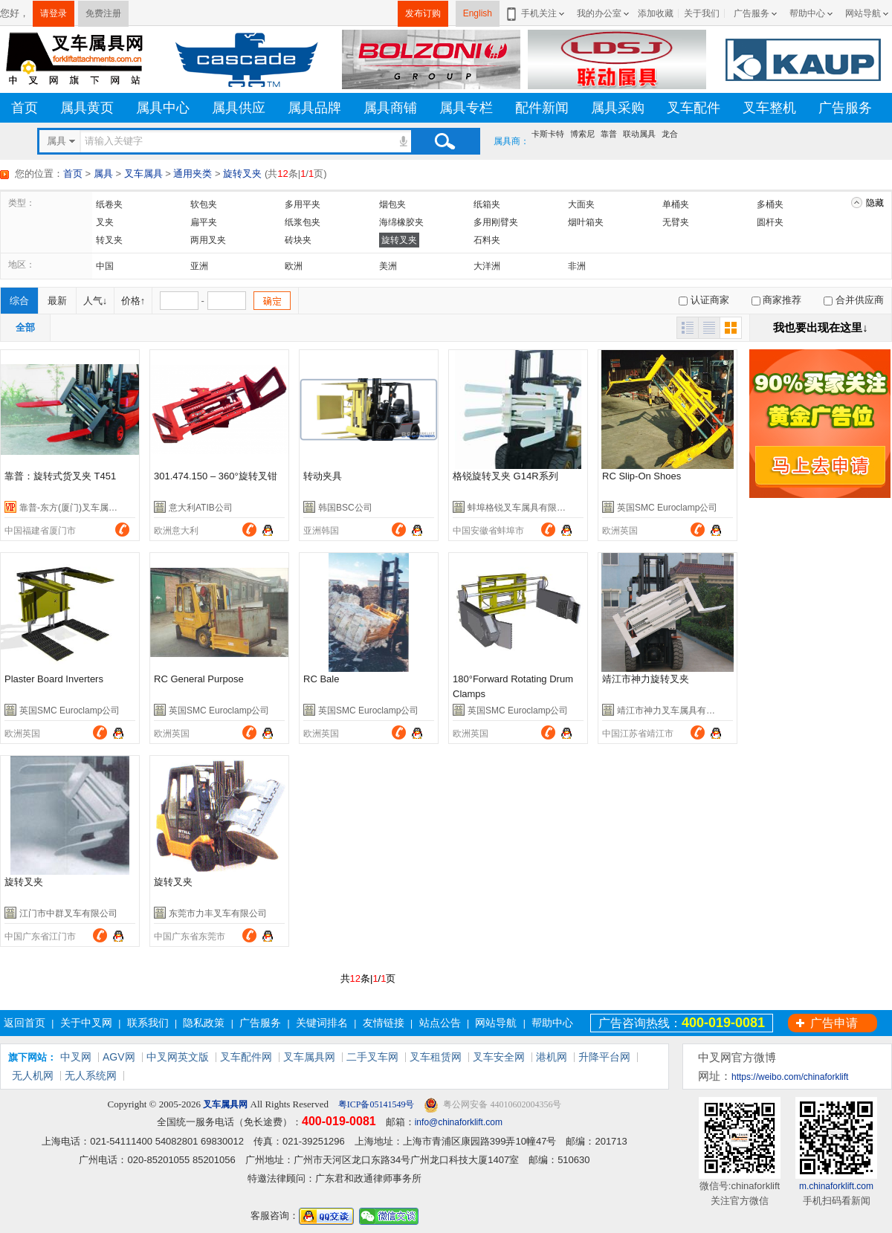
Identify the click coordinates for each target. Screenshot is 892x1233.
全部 (25, 327)
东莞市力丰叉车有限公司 (218, 913)
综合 (19, 300)
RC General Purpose (199, 679)
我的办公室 (599, 13)
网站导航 (863, 13)
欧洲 (294, 266)
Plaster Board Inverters (53, 679)
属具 (103, 173)
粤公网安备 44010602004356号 (492, 1105)
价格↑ (133, 300)
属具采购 (617, 107)
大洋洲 (487, 266)
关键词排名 (322, 1023)
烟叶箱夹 (586, 222)
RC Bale (321, 679)
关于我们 (702, 13)
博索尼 (582, 133)
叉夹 (105, 222)
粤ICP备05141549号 (375, 1104)
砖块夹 (298, 240)
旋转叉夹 (242, 173)
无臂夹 (675, 222)
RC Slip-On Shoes (641, 476)
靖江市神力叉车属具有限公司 (675, 710)
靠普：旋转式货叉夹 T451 (60, 476)
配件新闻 (542, 107)
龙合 (670, 133)
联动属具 (639, 133)
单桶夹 (675, 204)
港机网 (551, 1057)
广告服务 (751, 13)
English (477, 13)
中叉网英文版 (177, 1057)
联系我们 (148, 1023)
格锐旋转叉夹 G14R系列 (505, 476)
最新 (57, 300)
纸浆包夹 (302, 222)
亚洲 (199, 266)
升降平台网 (604, 1057)
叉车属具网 (309, 1057)
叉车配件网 (246, 1057)
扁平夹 (203, 222)
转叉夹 (109, 240)
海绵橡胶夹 (401, 222)
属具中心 (163, 107)
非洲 (577, 266)
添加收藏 (655, 13)
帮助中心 (807, 13)
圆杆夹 (770, 222)
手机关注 (536, 13)
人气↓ (95, 300)
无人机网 (33, 1075)
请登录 (53, 13)
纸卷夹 (109, 204)
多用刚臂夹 (496, 222)
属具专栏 (466, 107)
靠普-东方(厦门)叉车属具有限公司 (86, 507)
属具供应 (238, 107)
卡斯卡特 (547, 133)
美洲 (388, 266)
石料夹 (487, 240)
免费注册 (103, 13)
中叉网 (75, 1057)
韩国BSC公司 (345, 507)
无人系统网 (91, 1075)
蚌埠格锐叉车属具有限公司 (521, 507)
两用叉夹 (208, 240)
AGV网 (119, 1057)
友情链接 (383, 1023)
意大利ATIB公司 (201, 507)
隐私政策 (203, 1023)
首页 (24, 107)
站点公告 (440, 1023)
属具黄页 (87, 107)
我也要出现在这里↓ (820, 327)
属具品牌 (314, 107)
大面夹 (581, 204)
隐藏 (875, 203)
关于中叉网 (86, 1023)
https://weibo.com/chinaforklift (789, 1077)
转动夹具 (322, 476)
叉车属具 (143, 173)
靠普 (609, 133)
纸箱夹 (487, 204)
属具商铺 (390, 107)
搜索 (444, 141)
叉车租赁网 (436, 1057)
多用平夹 (302, 204)
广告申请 (834, 1023)
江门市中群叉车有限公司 (68, 913)
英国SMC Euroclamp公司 (667, 507)
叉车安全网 (499, 1057)
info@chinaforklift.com (458, 1122)
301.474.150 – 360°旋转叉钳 (215, 476)
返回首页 (24, 1023)
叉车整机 (769, 107)
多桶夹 (770, 204)
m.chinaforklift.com (836, 1186)
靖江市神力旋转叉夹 (645, 679)
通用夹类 (192, 173)
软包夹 (203, 204)
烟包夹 (392, 204)
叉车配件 (693, 107)
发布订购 (423, 13)
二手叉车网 (372, 1057)
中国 (105, 266)
